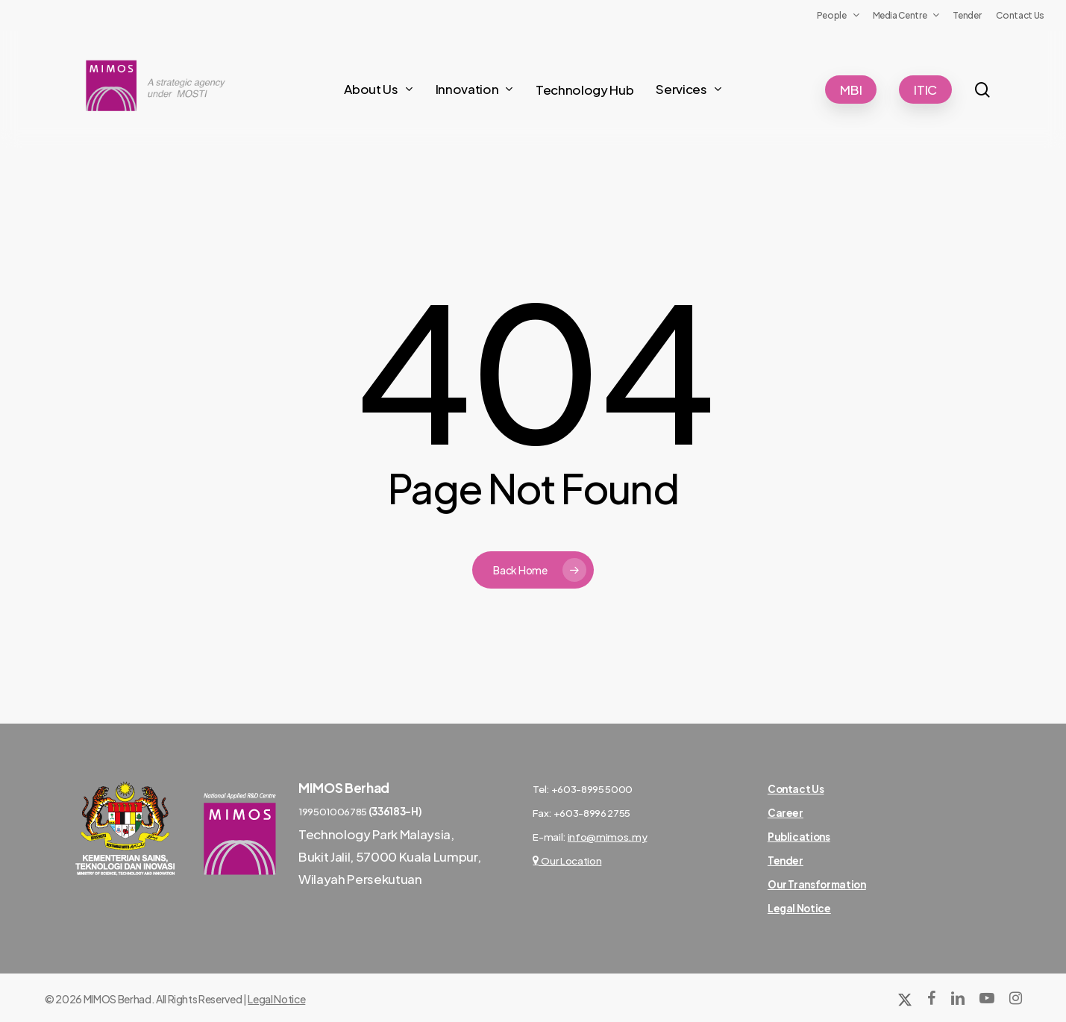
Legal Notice (276, 999)
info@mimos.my (608, 836)
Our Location (567, 860)
